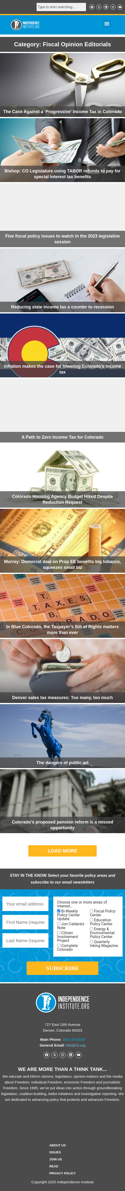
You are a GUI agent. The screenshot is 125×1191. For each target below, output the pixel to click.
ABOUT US (57, 1145)
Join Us (55, 1159)
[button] (107, 24)
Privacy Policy (62, 1173)
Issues (55, 1152)
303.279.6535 (73, 1039)
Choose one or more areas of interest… (82, 904)
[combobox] (61, 7)
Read (53, 1166)
